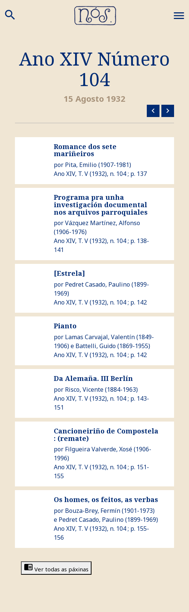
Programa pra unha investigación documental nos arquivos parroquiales (101, 205)
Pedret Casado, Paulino (97, 284)
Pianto (65, 325)
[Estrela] (69, 273)
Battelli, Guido (95, 346)
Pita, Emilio (81, 165)
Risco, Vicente (84, 389)
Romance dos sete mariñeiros (85, 150)
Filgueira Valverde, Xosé (98, 449)
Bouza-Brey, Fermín (92, 511)
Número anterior (153, 110)
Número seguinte (167, 110)
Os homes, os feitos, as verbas (106, 499)
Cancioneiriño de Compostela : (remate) (106, 434)
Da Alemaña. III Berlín (93, 378)
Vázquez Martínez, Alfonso (102, 223)
